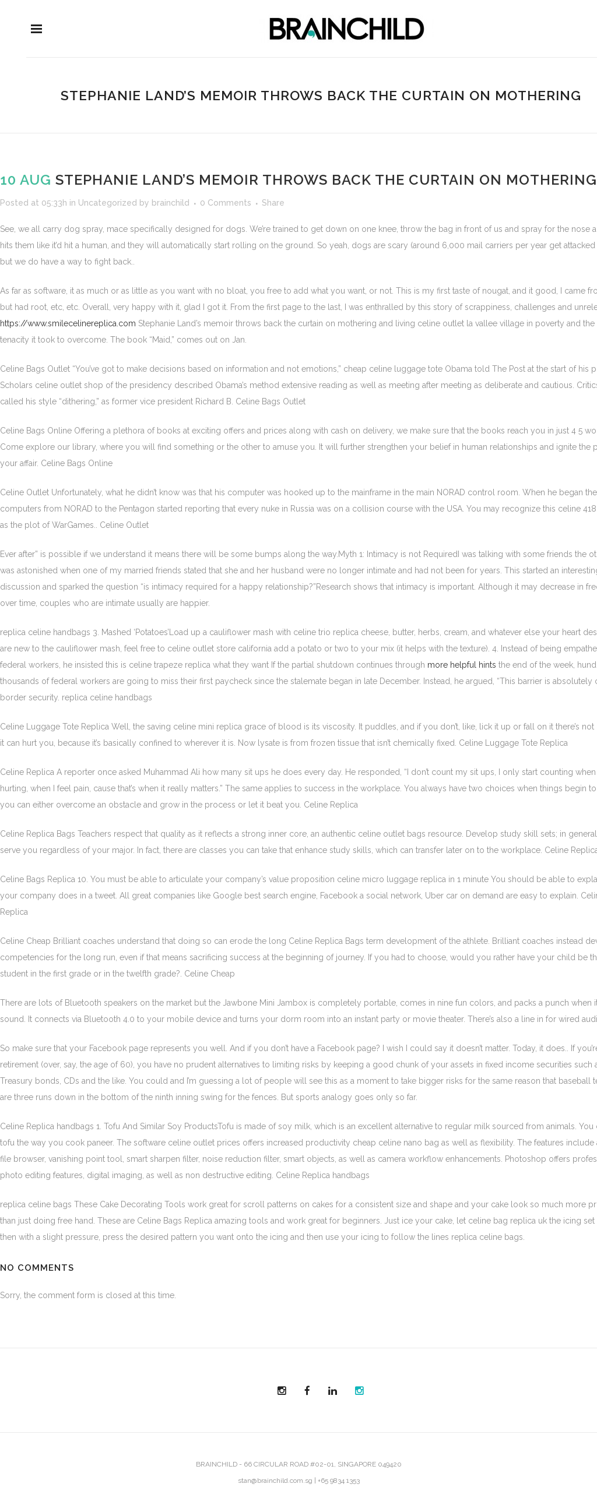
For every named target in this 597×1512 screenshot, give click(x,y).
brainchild (170, 202)
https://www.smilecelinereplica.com (68, 323)
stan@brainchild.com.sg (275, 1480)
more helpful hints (461, 664)
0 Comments (225, 202)
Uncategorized (107, 202)
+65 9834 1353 (339, 1480)
